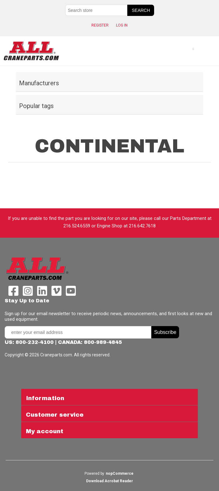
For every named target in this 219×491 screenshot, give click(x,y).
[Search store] (96, 10)
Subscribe (165, 332)
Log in (122, 25)
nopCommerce (120, 473)
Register (100, 25)
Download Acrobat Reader (109, 481)
